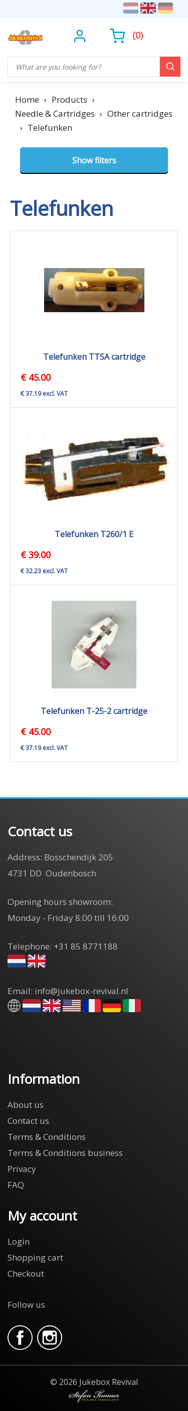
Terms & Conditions (47, 1136)
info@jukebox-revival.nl (81, 991)
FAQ (16, 1185)
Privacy (22, 1168)
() (126, 35)
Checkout (26, 1273)
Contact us (28, 1120)
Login (19, 1241)
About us (26, 1104)
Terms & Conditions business (65, 1152)
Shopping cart (35, 1257)
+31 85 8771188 (86, 946)
